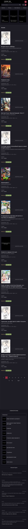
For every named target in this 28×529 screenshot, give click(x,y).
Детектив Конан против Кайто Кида (10, 505)
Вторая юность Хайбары (8, 46)
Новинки (24, 7)
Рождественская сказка (7, 524)
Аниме (5, 55)
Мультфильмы (17, 7)
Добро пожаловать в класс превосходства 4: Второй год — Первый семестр (13, 355)
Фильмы (9, 7)
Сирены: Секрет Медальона (8, 496)
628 (18, 380)
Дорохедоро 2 (5, 182)
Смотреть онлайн (19, 40)
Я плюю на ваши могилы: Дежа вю (9, 514)
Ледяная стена (5, 80)
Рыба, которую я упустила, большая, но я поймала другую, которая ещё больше (12, 285)
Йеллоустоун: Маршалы (7, 474)
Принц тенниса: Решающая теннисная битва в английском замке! (12, 485)
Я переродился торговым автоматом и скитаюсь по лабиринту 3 (12, 216)
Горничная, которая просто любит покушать (13, 321)
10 (12, 380)
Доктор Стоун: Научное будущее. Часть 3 (12, 113)
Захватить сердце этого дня (9, 252)
